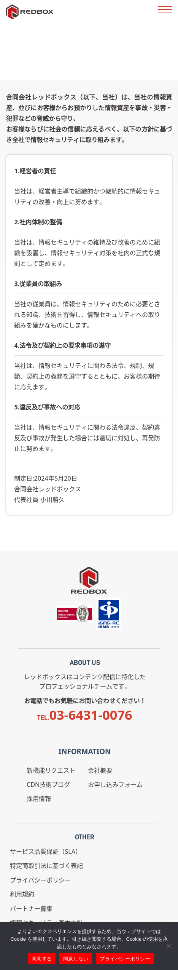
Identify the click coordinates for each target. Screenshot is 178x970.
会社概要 (100, 770)
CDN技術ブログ (48, 784)
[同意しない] (168, 946)
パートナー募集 (31, 908)
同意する (42, 959)
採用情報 (39, 798)
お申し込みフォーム (115, 784)
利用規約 (22, 894)
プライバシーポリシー (40, 880)
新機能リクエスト (51, 770)
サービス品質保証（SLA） (45, 851)
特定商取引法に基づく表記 (46, 865)
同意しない (75, 959)
